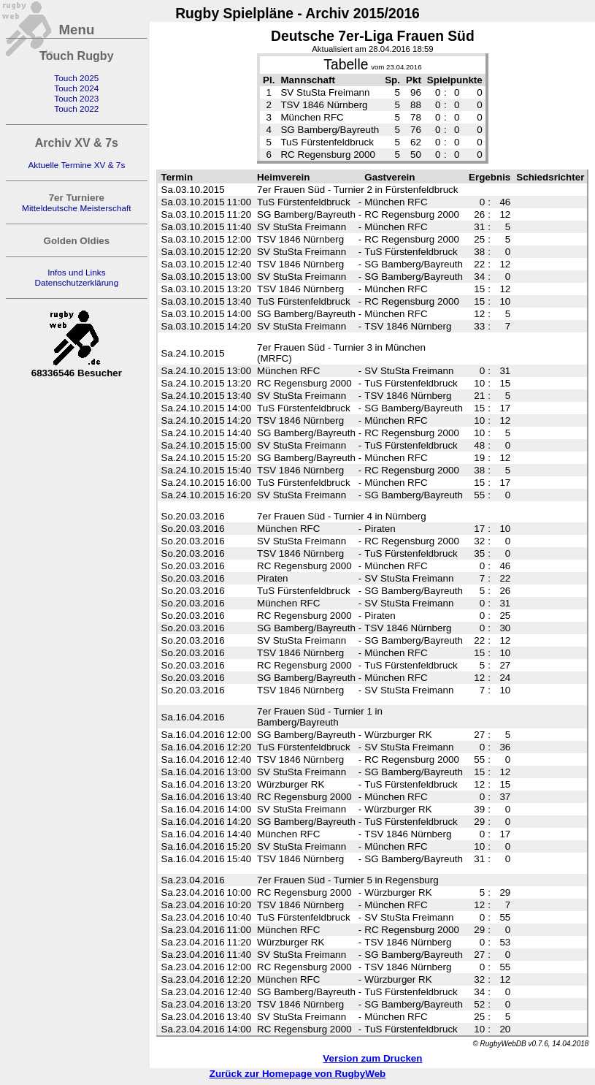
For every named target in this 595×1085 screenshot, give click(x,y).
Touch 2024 (76, 88)
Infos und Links (76, 272)
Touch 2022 (76, 109)
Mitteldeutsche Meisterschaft (76, 208)
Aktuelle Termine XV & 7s (76, 165)
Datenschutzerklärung (76, 283)
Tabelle (345, 64)
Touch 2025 (76, 78)
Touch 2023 (76, 99)
